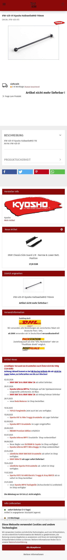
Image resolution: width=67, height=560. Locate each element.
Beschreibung (13, 135)
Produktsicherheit (17, 159)
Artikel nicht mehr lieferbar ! (33, 303)
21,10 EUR (33, 264)
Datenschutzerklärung (18, 542)
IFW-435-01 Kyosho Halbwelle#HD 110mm (33, 297)
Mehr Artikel (9, 220)
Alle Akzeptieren (33, 547)
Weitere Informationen (33, 554)
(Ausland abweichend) (32, 87)
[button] (9, 171)
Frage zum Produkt (13, 96)
